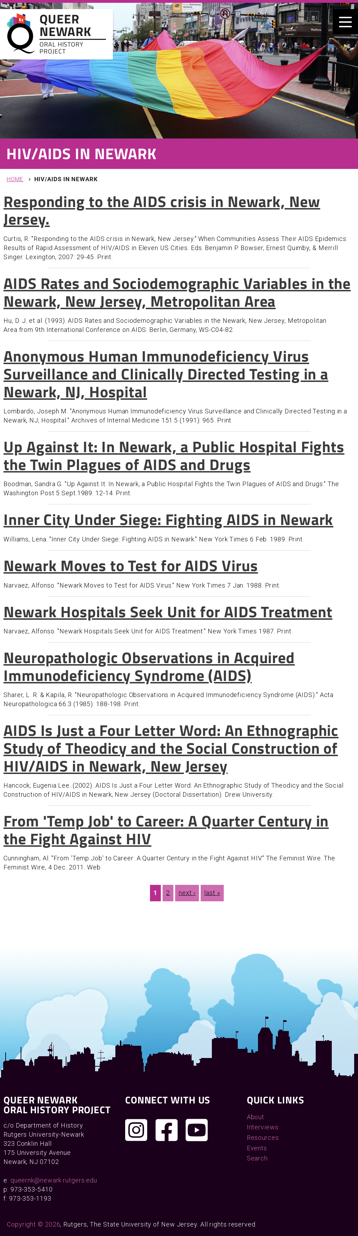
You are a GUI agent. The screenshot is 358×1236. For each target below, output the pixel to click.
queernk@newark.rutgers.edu (53, 1180)
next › (187, 892)
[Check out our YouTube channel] (197, 1130)
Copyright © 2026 (33, 1224)
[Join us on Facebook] (167, 1130)
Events (257, 1148)
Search (257, 1158)
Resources (263, 1137)
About (256, 1117)
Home (15, 179)
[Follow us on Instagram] (136, 1130)
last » (212, 892)
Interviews (263, 1127)
